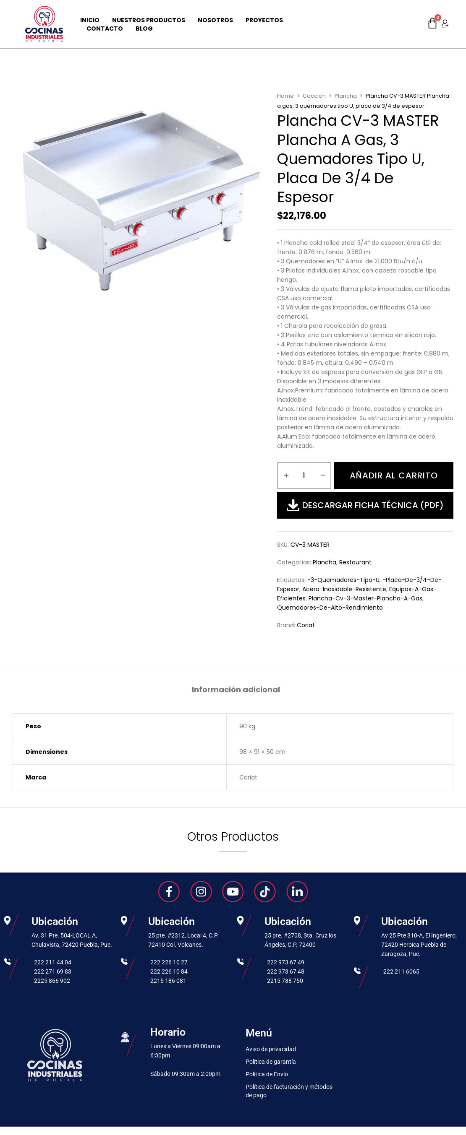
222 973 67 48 (285, 971)
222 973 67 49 (285, 962)
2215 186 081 (168, 980)
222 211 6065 (401, 971)
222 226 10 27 (169, 962)
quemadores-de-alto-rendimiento (330, 607)
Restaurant (355, 562)
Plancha (346, 96)
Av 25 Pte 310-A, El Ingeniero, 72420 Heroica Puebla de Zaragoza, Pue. (419, 944)
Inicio (89, 20)
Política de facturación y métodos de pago (289, 1091)
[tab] (236, 690)
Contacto (104, 28)
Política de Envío (267, 1074)
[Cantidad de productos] (304, 475)
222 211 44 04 (52, 962)
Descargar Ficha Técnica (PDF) (365, 505)
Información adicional (236, 690)
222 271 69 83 (52, 971)
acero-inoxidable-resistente (344, 589)
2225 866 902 (52, 980)
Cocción (314, 96)
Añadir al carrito (394, 475)
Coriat (306, 625)
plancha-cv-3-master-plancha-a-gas (365, 598)
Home (285, 96)
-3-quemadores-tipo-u (343, 580)
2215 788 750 (285, 980)
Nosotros (215, 20)
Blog (144, 28)
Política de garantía (271, 1061)
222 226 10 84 (169, 971)
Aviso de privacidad (271, 1049)
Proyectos (264, 20)
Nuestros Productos (148, 20)
